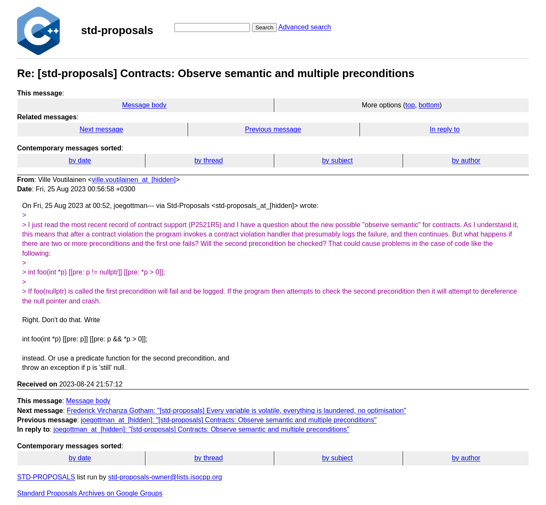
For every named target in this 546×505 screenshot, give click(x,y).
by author (466, 160)
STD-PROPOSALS (46, 477)
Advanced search (304, 27)
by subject (337, 160)
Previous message (273, 129)
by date (80, 160)
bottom (428, 105)
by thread (209, 160)
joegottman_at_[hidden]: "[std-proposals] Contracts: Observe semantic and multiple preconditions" (229, 420)
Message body (144, 105)
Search (264, 27)
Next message (101, 129)
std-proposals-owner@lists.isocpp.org (165, 477)
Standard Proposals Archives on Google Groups (90, 493)
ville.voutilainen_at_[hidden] (134, 179)
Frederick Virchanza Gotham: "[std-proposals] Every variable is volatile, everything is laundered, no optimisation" (236, 410)
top (410, 105)
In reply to (444, 129)
